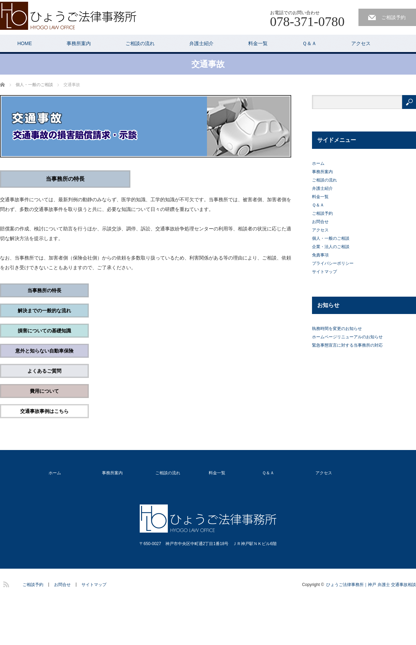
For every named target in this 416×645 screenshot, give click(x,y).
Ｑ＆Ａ (309, 43)
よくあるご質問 (44, 371)
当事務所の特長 (44, 290)
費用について (44, 391)
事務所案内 (79, 43)
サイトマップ (324, 271)
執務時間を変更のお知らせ (337, 328)
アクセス (361, 43)
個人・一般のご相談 (330, 238)
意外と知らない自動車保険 (44, 351)
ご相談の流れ (140, 43)
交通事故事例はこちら (44, 411)
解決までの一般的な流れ (44, 310)
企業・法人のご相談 (330, 246)
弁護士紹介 (201, 43)
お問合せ (320, 221)
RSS (5, 583)
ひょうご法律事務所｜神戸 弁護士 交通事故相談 (371, 584)
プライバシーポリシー (333, 263)
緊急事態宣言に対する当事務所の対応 (347, 345)
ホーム (318, 163)
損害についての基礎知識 (44, 330)
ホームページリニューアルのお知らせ (347, 336)
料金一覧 (258, 43)
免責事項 (320, 255)
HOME (24, 43)
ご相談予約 (393, 17)
